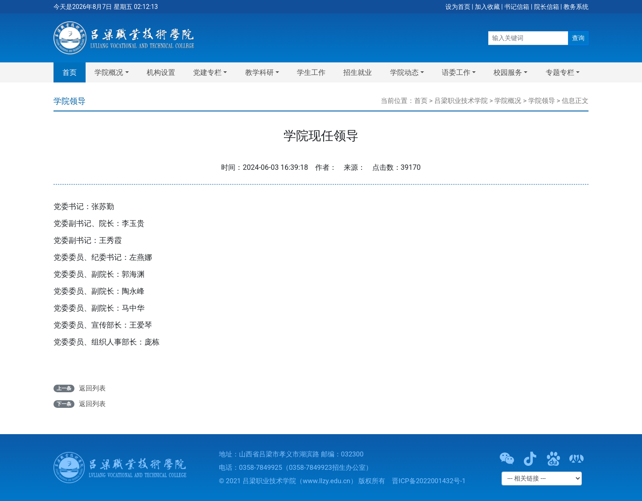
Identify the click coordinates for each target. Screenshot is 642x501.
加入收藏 (487, 6)
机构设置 (161, 72)
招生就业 (357, 72)
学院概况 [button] (109, 72)
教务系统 (576, 6)
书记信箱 (516, 6)
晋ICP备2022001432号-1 (428, 481)
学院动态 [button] (404, 72)
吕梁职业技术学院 (461, 101)
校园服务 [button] (508, 72)
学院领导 (541, 101)
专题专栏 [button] (560, 72)
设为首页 (457, 6)
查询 (578, 37)
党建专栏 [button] (207, 72)
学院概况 (507, 101)
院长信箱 (546, 6)
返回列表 (92, 388)
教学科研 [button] (259, 72)
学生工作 (311, 72)
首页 (69, 72)
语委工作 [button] (456, 72)
